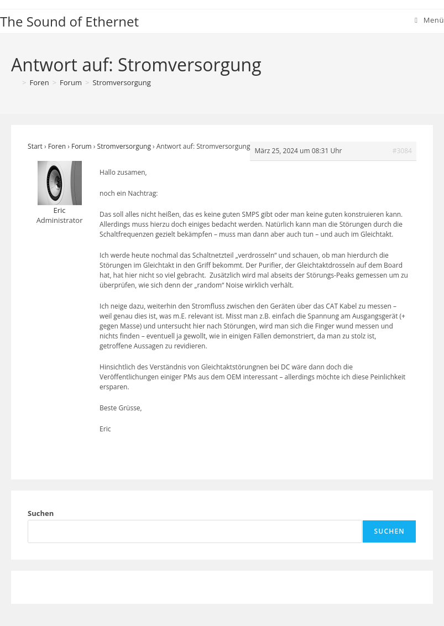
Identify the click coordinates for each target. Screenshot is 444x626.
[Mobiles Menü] (429, 20)
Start (35, 146)
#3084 (402, 150)
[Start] (15, 82)
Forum (81, 146)
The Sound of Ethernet (69, 21)
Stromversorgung (121, 82)
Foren (57, 146)
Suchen (41, 513)
